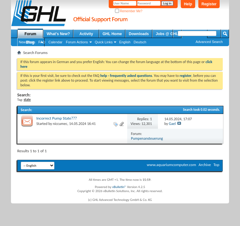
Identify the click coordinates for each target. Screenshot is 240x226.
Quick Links (104, 42)
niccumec (60, 123)
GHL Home (112, 34)
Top (216, 164)
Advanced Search (209, 42)
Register (209, 4)
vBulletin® (119, 187)
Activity (86, 34)
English (124, 42)
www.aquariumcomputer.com (171, 164)
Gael (172, 123)
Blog (30, 42)
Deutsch (139, 42)
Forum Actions (77, 42)
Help (188, 4)
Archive (205, 164)
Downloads (139, 34)
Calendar (56, 42)
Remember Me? (128, 11)
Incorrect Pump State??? (56, 118)
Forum (30, 34)
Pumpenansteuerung (147, 138)
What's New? (58, 34)
